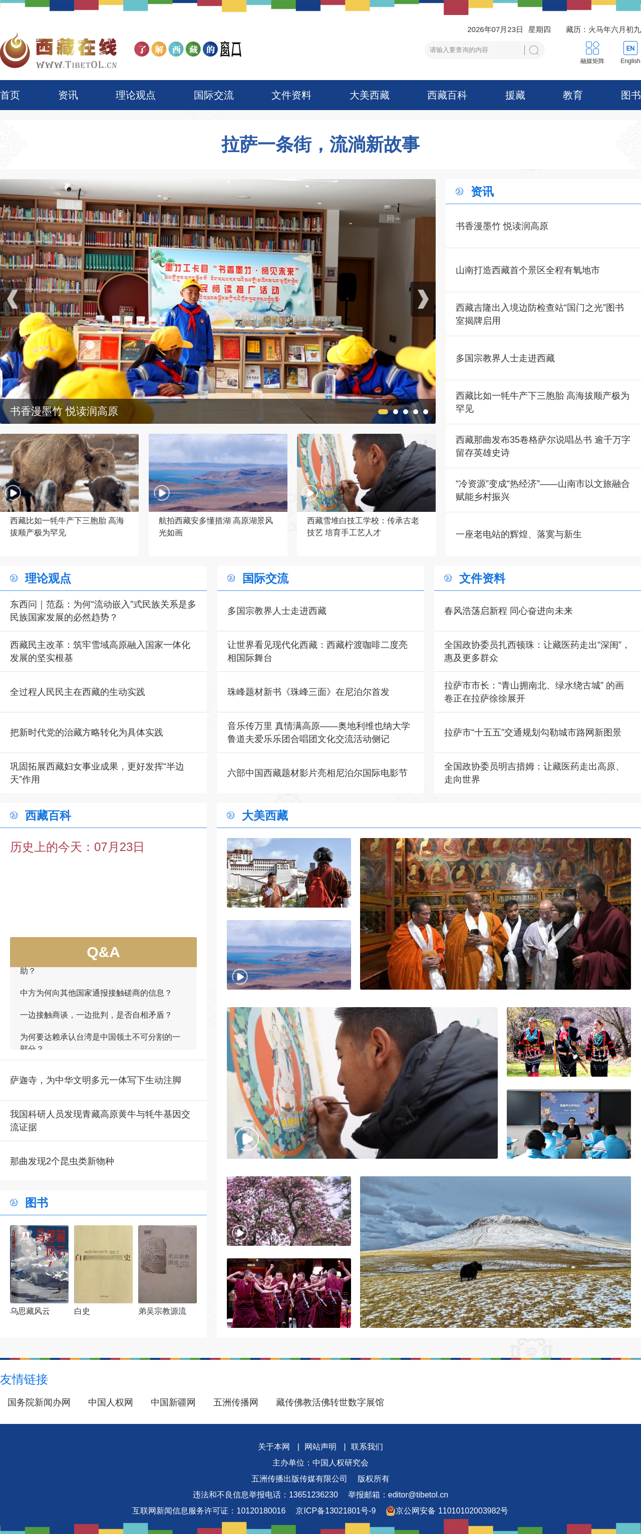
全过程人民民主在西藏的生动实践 (77, 692)
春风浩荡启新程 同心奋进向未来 (508, 611)
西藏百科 (447, 95)
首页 (10, 95)
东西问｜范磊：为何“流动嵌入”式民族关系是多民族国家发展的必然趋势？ (103, 610)
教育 (573, 95)
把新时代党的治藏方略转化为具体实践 (86, 732)
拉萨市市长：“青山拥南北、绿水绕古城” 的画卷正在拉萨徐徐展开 (534, 691)
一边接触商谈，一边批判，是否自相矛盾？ (96, 1018)
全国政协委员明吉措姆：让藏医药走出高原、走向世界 (534, 773)
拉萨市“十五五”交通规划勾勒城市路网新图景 (532, 732)
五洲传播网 (235, 1402)
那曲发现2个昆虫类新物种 (62, 1161)
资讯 (68, 95)
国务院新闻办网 (39, 1402)
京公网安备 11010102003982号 (447, 1511)
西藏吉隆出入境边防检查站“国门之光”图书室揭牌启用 (540, 314)
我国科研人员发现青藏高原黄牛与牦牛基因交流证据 (100, 1120)
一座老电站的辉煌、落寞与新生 (519, 534)
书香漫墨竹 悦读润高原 (502, 226)
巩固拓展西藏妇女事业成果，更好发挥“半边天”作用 (97, 773)
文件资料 (291, 95)
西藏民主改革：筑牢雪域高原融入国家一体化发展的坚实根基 (100, 651)
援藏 (515, 95)
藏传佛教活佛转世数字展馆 (330, 1402)
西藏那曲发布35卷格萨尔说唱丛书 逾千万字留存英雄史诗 (543, 446)
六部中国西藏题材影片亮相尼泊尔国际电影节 (317, 773)
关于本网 (274, 1446)
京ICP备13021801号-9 (335, 1510)
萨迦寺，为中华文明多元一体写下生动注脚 (95, 1080)
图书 (631, 95)
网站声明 (320, 1446)
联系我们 (367, 1446)
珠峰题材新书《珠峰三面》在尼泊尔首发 (308, 692)
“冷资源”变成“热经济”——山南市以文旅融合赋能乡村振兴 (543, 490)
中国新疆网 (173, 1402)
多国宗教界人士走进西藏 (505, 358)
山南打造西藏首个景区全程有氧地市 (528, 270)
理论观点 (136, 95)
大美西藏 (370, 95)
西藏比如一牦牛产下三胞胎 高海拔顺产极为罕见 (542, 402)
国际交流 (214, 95)
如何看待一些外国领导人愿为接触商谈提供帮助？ (100, 968)
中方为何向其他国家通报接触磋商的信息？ (96, 996)
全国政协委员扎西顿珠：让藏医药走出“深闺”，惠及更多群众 (537, 651)
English (630, 61)
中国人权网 (110, 1402)
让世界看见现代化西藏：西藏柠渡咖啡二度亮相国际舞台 (317, 651)
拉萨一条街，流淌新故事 (320, 144)
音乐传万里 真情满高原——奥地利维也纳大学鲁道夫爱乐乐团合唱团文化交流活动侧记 (318, 732)
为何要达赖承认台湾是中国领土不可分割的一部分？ (100, 1046)
